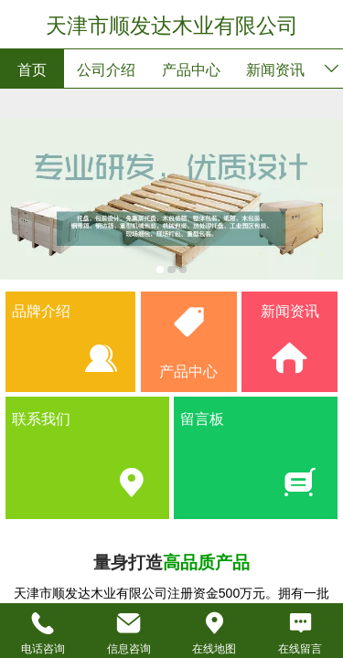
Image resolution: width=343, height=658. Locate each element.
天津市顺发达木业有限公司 (172, 25)
